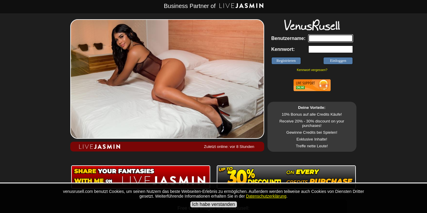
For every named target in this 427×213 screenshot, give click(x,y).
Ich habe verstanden (213, 204)
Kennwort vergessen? (312, 70)
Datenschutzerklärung (266, 196)
